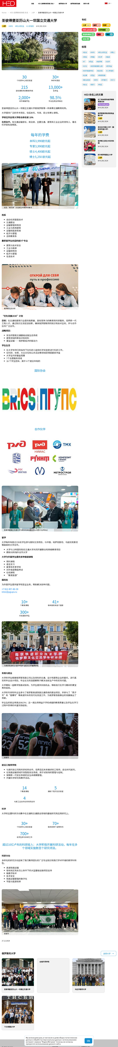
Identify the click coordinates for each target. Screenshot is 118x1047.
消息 (32, 3)
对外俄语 (103, 30)
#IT (84, 61)
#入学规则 (30, 26)
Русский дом (104, 104)
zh (107, 3)
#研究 (96, 80)
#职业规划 (86, 80)
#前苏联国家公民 (96, 66)
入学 (33, 12)
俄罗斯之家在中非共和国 (106, 142)
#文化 (85, 66)
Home (4, 12)
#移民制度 (101, 75)
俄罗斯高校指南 (75, 3)
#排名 (85, 57)
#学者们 (104, 80)
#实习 (113, 80)
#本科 (11, 26)
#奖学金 (109, 66)
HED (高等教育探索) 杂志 (45, 3)
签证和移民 (88, 34)
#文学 (108, 61)
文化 (86, 39)
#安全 (85, 52)
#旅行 (92, 84)
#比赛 (85, 75)
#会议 (85, 84)
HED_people (89, 30)
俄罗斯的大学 (63, 3)
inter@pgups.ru (9, 591)
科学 (106, 25)
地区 (109, 34)
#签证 (92, 75)
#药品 (91, 61)
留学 (96, 25)
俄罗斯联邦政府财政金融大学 (106, 114)
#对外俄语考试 (88, 71)
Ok (88, 1040)
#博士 (113, 52)
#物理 (92, 57)
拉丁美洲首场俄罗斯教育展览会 (106, 100)
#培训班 (100, 71)
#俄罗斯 (99, 61)
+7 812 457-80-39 (10, 588)
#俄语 (108, 57)
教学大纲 (86, 3)
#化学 (100, 57)
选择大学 (107, 953)
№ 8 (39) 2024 (41, 26)
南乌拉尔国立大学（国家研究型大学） (106, 128)
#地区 (100, 84)
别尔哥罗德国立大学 (105, 155)
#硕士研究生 (19, 26)
